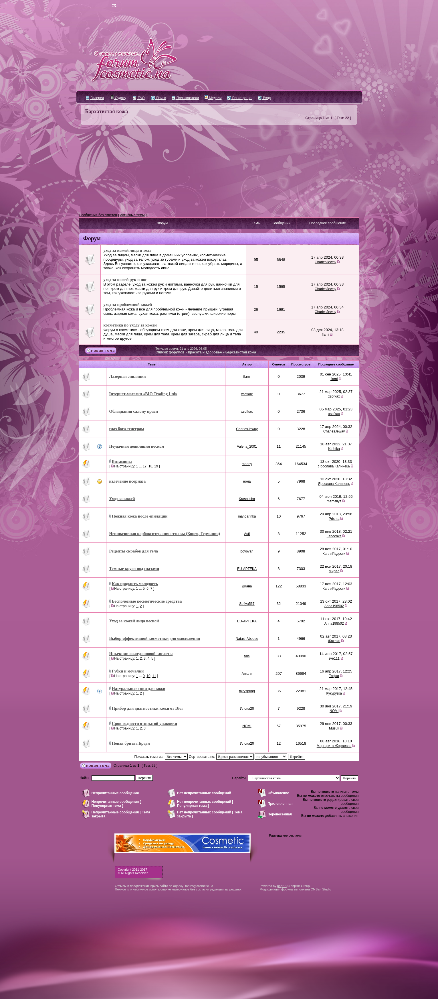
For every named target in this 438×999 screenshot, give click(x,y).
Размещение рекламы (285, 835)
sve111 (334, 658)
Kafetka (334, 449)
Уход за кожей (122, 498)
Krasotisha (247, 499)
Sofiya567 (246, 604)
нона (247, 481)
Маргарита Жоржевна (334, 746)
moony (247, 464)
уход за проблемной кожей (128, 304)
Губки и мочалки (128, 671)
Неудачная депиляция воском (137, 446)
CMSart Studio (321, 889)
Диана (247, 586)
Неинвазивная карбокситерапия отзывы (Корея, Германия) (164, 533)
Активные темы (132, 215)
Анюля (247, 674)
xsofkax (247, 394)
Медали (213, 98)
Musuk (334, 728)
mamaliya (334, 501)
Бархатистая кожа (106, 111)
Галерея (95, 98)
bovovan (246, 551)
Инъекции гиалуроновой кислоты (141, 653)
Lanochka (334, 536)
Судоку (118, 98)
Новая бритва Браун (131, 743)
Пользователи (185, 98)
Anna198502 (334, 606)
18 (150, 466)
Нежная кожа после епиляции (140, 516)
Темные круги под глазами (134, 568)
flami (325, 335)
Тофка (334, 676)
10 (148, 676)
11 (154, 676)
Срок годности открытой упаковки (144, 723)
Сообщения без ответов (98, 215)
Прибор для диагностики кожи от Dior (147, 708)
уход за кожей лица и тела (128, 250)
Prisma (334, 519)
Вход (264, 98)
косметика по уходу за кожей (130, 325)
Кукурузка (334, 693)
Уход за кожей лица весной (134, 621)
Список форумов (169, 352)
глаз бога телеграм (126, 428)
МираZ (334, 571)
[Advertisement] (219, 169)
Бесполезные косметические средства (147, 601)
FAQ (138, 98)
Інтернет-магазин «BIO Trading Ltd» (143, 394)
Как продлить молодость (135, 583)
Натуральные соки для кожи (138, 688)
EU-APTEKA (247, 569)
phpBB (282, 886)
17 (144, 466)
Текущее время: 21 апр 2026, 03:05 (181, 348)
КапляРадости (334, 554)
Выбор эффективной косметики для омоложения (154, 638)
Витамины (122, 461)
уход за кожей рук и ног (125, 279)
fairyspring (247, 691)
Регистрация (239, 98)
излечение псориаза (127, 481)
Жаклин (334, 641)
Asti (247, 534)
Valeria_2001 (247, 447)
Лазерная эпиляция (127, 376)
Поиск (158, 98)
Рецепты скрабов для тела (133, 551)
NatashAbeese (247, 639)
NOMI (334, 711)
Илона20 (247, 709)
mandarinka (247, 516)
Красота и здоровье (205, 352)
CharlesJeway (325, 262)
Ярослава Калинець (334, 466)
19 (156, 466)
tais (247, 656)
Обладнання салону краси (133, 411)
